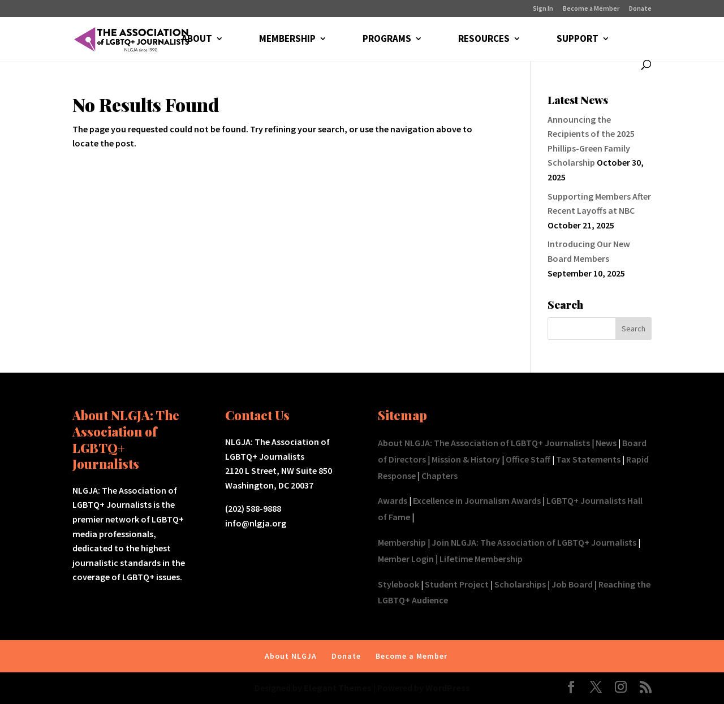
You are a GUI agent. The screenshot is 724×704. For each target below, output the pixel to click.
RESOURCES (484, 39)
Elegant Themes (338, 687)
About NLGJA (291, 656)
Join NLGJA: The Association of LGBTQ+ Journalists (534, 542)
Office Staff (528, 459)
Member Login (406, 558)
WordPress (447, 687)
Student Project (457, 584)
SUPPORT (577, 39)
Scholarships (520, 584)
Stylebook (398, 584)
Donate (640, 8)
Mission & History (466, 459)
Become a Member (591, 8)
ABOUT (197, 39)
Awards (392, 500)
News (606, 442)
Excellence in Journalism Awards (477, 500)
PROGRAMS (387, 39)
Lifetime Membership (481, 558)
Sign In (543, 8)
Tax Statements (588, 459)
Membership (402, 542)
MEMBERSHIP (287, 39)
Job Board (572, 584)
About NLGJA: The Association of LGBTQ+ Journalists (484, 442)
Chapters (439, 475)
